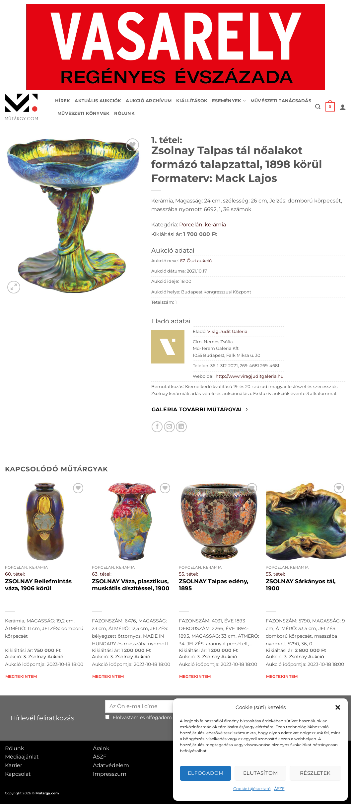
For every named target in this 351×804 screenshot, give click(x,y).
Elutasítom (260, 773)
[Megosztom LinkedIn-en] (181, 426)
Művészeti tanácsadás (280, 100)
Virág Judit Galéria (227, 331)
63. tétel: (101, 574)
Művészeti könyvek (83, 113)
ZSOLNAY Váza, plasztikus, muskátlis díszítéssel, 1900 (131, 585)
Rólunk (124, 113)
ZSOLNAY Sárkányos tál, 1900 (300, 585)
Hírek (62, 100)
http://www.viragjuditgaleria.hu (250, 376)
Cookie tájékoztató (252, 788)
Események (229, 101)
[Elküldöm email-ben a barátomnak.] (169, 426)
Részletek (315, 773)
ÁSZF (279, 788)
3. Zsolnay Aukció (43, 657)
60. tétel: (15, 574)
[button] (337, 707)
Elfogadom (206, 773)
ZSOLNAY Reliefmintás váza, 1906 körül (38, 585)
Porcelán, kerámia (202, 224)
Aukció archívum (149, 100)
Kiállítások (191, 100)
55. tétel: (188, 574)
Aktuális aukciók (98, 100)
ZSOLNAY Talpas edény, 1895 (213, 585)
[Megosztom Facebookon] (157, 426)
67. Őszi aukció (196, 260)
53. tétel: (275, 574)
